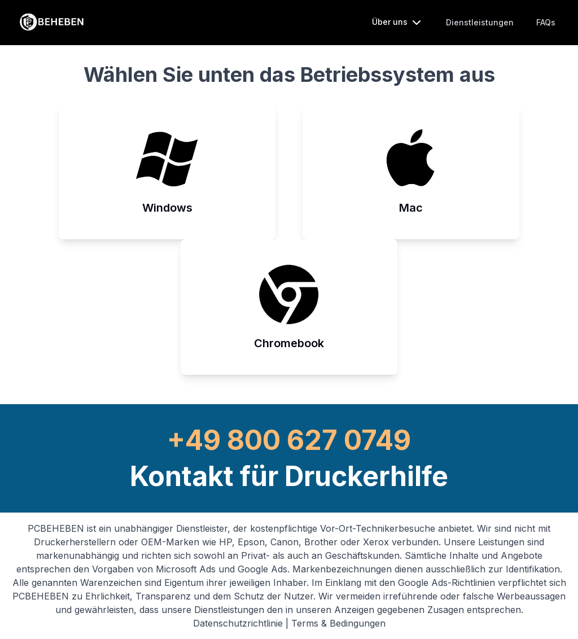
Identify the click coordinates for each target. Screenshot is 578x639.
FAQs (545, 22)
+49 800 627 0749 (289, 440)
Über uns (397, 22)
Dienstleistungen (480, 22)
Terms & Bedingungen (338, 623)
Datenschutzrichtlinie (239, 623)
